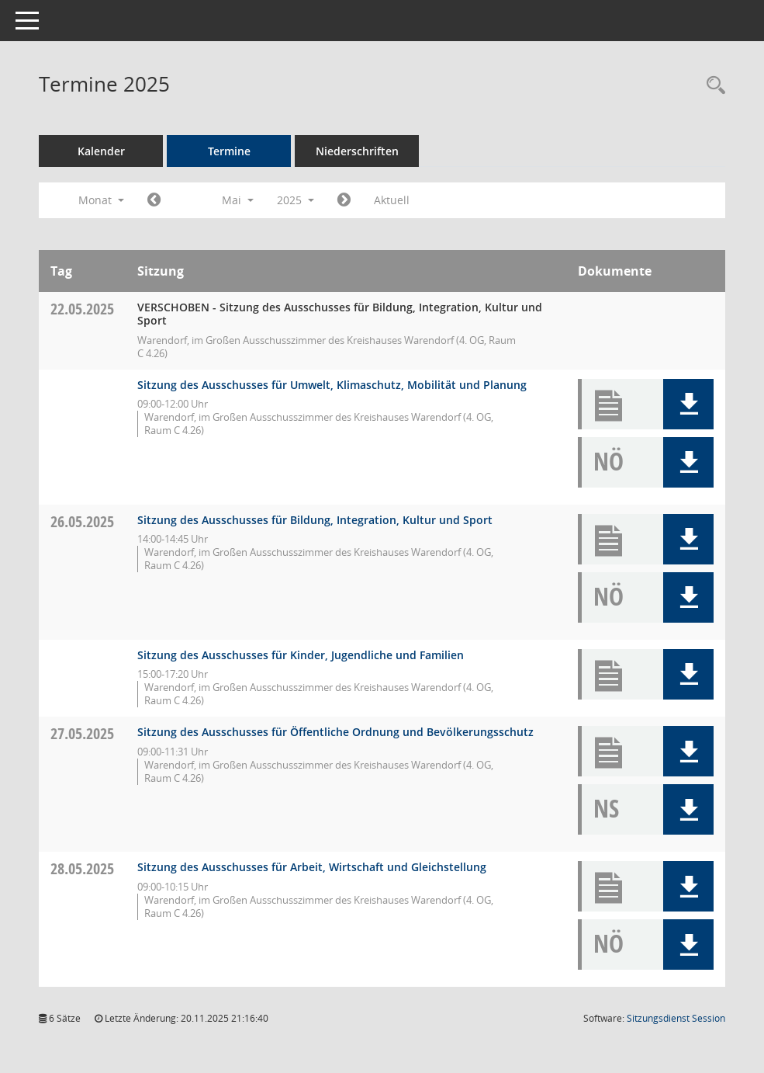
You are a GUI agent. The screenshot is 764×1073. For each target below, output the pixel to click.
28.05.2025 (82, 868)
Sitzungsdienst (676, 1018)
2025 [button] (295, 200)
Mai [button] (238, 200)
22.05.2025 (82, 308)
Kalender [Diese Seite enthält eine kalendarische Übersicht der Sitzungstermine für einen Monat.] (101, 151)
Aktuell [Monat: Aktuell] (392, 200)
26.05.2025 (82, 521)
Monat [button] (101, 200)
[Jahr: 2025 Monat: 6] (344, 200)
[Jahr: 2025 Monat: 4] (154, 200)
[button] (688, 404)
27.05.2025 (82, 733)
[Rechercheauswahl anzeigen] (712, 86)
